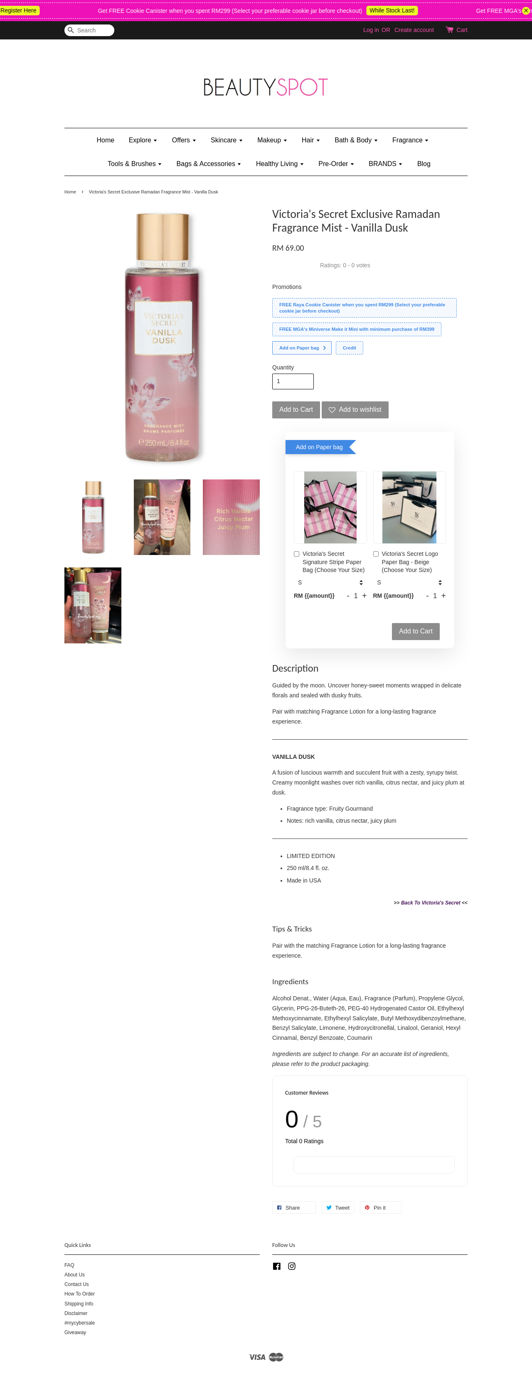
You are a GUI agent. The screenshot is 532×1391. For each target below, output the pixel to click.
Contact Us (76, 1284)
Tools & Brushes (135, 163)
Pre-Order (336, 163)
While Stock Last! (399, 10)
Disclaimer (76, 1313)
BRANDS (386, 163)
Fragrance (410, 140)
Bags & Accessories (209, 163)
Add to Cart (416, 631)
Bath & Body (356, 140)
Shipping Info (78, 1304)
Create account (414, 30)
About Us (74, 1275)
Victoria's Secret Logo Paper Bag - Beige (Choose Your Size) (405, 561)
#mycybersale (79, 1323)
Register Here (26, 10)
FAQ (69, 1265)
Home (106, 140)
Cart (462, 30)
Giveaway (75, 1332)
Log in (371, 30)
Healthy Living (280, 163)
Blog (424, 163)
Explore (143, 140)
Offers (184, 140)
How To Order (79, 1294)
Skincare (227, 140)
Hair (311, 140)
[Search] (89, 30)
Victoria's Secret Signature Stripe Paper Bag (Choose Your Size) (329, 561)
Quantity (283, 367)
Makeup (272, 140)
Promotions (287, 287)
